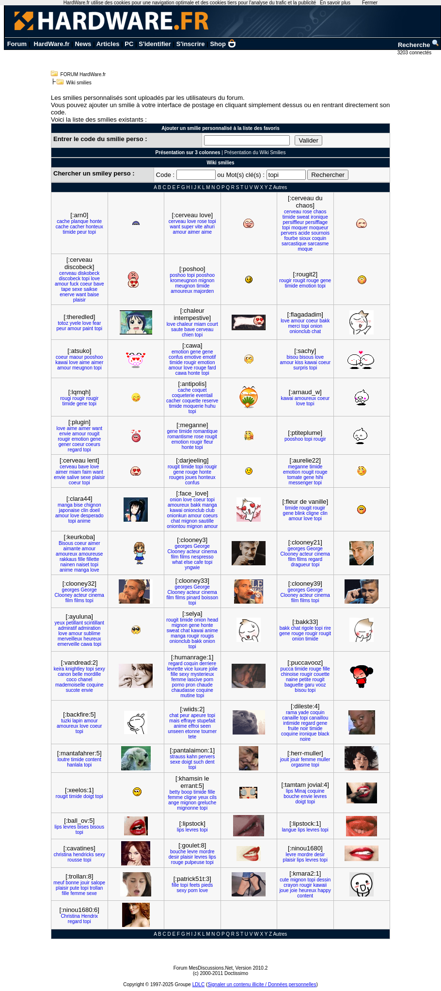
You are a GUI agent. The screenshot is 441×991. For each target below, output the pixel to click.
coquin (319, 238)
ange (173, 802)
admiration (89, 628)
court (212, 324)
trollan (96, 888)
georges (183, 546)
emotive (192, 357)
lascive (195, 679)
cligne (312, 513)
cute (284, 879)
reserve (210, 400)
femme (178, 679)
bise (78, 505)
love (191, 221)
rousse (74, 860)
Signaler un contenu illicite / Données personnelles (261, 984)
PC (129, 44)
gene (325, 280)
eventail (204, 395)
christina (63, 854)
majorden (204, 291)
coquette (191, 400)
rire (327, 628)
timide (69, 232)
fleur (208, 442)
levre (192, 851)
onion (316, 326)
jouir (294, 759)
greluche (207, 802)
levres (320, 796)
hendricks (83, 854)
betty (175, 792)
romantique (205, 431)
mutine (187, 695)
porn (208, 679)
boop (186, 792)
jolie (213, 668)
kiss (299, 362)
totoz (63, 323)
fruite (293, 728)
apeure (198, 715)
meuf (58, 882)
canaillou (318, 717)
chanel (85, 679)
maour (76, 357)
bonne (72, 882)
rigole (307, 628)
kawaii (320, 885)
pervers (289, 233)
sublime (92, 633)
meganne (298, 466)
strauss (177, 756)
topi (92, 232)
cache (63, 221)
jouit (284, 759)
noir (304, 728)
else (188, 562)
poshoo (178, 275)
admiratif (67, 628)
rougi (65, 398)
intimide (291, 723)
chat (316, 331)
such (198, 762)
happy (324, 890)
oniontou (176, 526)
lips (289, 791)
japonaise (69, 510)
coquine (94, 684)
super (188, 226)
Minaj (300, 791)
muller (323, 759)
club (210, 510)
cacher (77, 226)
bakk (324, 320)
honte (96, 221)
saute (177, 329)
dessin (323, 879)
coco (71, 679)
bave (99, 284)
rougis (207, 636)
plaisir (79, 300)
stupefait (206, 720)
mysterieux (202, 674)
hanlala (74, 764)
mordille (92, 674)
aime (206, 232)
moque (305, 249)
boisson (210, 597)
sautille (206, 521)
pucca (287, 668)
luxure (200, 668)
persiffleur (293, 222)
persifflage (316, 222)
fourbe (291, 238)
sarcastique (294, 243)
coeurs (93, 444)
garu (310, 684)
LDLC (198, 984)
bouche (291, 796)
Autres (280, 187)
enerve (67, 294)
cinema (209, 551)
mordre (207, 851)
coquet (199, 390)
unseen (176, 731)
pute (74, 888)
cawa (181, 373)
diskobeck (88, 273)
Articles (108, 44)
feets (194, 885)
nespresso (202, 556)
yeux (60, 622)
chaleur (185, 324)
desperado (91, 515)
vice (188, 668)
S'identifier (155, 44)
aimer (194, 232)
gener (65, 444)
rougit (299, 280)
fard (211, 367)
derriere (207, 663)
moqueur (318, 227)
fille (81, 559)
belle (77, 674)
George (202, 546)
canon (64, 674)
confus (176, 357)
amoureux (181, 291)
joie (294, 890)
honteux (94, 226)
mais (174, 720)
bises (83, 827)
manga (65, 505)
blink (300, 513)
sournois (320, 233)
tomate (294, 477)
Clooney (177, 551)
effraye (188, 720)
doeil (95, 510)
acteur (193, 551)
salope (98, 882)
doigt (187, 762)
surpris (300, 367)
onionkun (177, 515)
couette (322, 674)
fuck (74, 284)
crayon (291, 885)
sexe (77, 289)
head (212, 620)
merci (293, 326)
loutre (64, 759)
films (185, 556)
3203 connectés (415, 52)
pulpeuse (195, 862)
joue (284, 890)
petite (305, 679)
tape (65, 289)
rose (201, 221)
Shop (223, 44)
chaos (320, 211)
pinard (193, 597)
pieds (207, 885)
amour (179, 232)
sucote (73, 690)
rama (291, 712)
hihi (319, 477)
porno (178, 684)
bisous (306, 357)
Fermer (370, 2)
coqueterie (183, 395)
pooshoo (205, 275)
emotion (307, 285)
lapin (77, 720)
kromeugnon (183, 280)
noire (305, 739)
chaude (205, 684)
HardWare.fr (52, 44)
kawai (61, 362)
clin (84, 510)
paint (87, 328)
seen (205, 726)
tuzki (66, 720)
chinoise (290, 674)
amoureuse (91, 554)
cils (213, 797)
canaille (290, 717)
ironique (319, 217)
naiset (82, 564)
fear (97, 323)
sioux (305, 238)
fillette (92, 559)
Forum (17, 44)
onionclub (300, 331)
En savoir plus (335, 2)
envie (65, 433)
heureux (92, 638)
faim (87, 472)
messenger (301, 482)
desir (174, 857)
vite (199, 226)
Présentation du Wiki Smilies (255, 152)
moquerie (193, 406)
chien (187, 334)
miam (199, 324)
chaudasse (183, 690)
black (323, 733)
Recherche (419, 44)
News (83, 44)
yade (304, 712)
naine (292, 679)
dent (209, 762)
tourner (209, 731)
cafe (198, 562)
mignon (207, 280)
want (175, 226)
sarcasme (318, 243)
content (93, 759)
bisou (292, 357)
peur (82, 232)
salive (73, 477)
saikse (90, 289)
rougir (285, 280)
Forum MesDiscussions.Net (203, 968)
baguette (293, 684)
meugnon (185, 285)
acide (304, 233)
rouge (313, 280)
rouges (176, 477)
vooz (320, 684)
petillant (74, 622)
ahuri (209, 226)
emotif (209, 357)
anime (84, 521)
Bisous (66, 543)
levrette (175, 668)
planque (80, 221)
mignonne (187, 808)
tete (192, 736)
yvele (75, 323)
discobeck (69, 278)
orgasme (300, 764)
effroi (194, 726)
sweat (303, 217)
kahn (192, 756)
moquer (299, 227)
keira (59, 668)
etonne (192, 731)
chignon (92, 505)
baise (93, 294)
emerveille (68, 644)
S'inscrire (190, 44)
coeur (86, 284)
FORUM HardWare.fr (83, 74)
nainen (68, 564)
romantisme (180, 436)
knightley (74, 668)
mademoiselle (70, 684)
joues (191, 477)
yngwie (192, 567)
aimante (71, 548)
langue (289, 829)
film (175, 556)
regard (75, 449)
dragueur (300, 564)
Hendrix (89, 916)
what (177, 562)
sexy (100, 668)
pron (190, 684)
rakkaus (68, 559)
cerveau (177, 221)
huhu (210, 406)
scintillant (94, 622)
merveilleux (70, 638)
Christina (70, 916)
